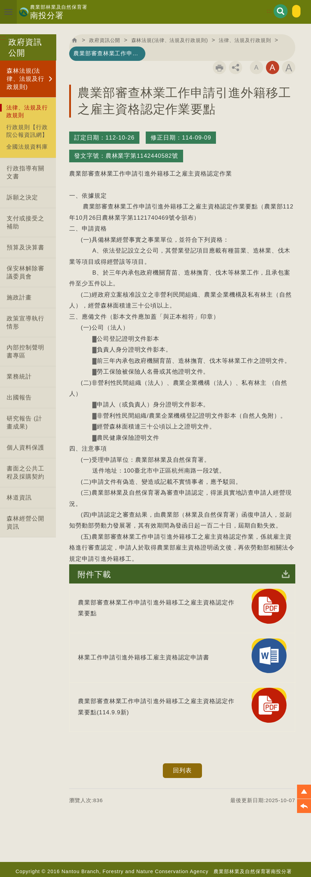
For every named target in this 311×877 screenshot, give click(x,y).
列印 (219, 68)
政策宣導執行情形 (25, 322)
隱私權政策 (221, 857)
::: (252, 10)
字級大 (288, 68)
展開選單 (12, 12)
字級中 (272, 68)
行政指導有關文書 (25, 172)
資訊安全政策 (183, 857)
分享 (235, 68)
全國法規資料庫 (27, 146)
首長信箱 (123, 839)
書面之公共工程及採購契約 (25, 472)
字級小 (256, 68)
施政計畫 (19, 297)
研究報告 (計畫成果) (24, 422)
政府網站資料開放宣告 (270, 857)
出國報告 (19, 397)
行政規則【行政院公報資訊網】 (27, 131)
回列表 (182, 712)
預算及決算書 (25, 247)
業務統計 (19, 376)
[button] (304, 792)
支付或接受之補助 (25, 222)
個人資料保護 (25, 447)
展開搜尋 (263, 11)
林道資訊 (19, 497)
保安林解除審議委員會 (25, 272)
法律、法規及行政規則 (27, 111)
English (287, 10)
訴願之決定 (22, 197)
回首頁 (75, 40)
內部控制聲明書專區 (25, 351)
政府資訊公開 (112, 40)
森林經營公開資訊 (25, 522)
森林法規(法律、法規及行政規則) (25, 79)
